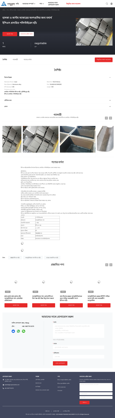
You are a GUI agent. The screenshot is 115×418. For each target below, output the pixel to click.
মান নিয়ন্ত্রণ (37, 386)
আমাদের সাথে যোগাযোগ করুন (42, 390)
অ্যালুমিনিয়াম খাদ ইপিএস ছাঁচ (33, 257)
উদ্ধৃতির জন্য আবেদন (104, 59)
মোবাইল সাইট (56, 411)
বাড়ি (3, 10)
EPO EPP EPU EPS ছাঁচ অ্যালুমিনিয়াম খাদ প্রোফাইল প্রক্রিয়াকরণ (13, 298)
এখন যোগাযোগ (60, 363)
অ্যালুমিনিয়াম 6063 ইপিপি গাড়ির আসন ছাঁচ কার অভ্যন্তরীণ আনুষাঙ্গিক (98, 298)
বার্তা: (55, 322)
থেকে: (55, 343)
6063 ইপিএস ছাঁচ (15, 257)
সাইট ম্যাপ (47, 411)
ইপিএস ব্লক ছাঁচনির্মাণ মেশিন (64, 383)
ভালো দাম (10, 34)
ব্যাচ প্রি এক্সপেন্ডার (62, 387)
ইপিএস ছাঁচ (13, 10)
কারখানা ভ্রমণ (38, 383)
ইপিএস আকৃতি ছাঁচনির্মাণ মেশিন (64, 379)
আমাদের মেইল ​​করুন (27, 34)
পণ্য (8, 10)
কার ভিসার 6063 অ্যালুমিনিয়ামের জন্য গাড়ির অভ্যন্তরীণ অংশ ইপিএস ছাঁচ (71, 298)
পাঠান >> (84, 402)
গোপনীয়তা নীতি (66, 411)
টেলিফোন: (56, 353)
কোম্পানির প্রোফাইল (39, 379)
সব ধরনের (60, 390)
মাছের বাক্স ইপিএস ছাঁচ (52, 257)
